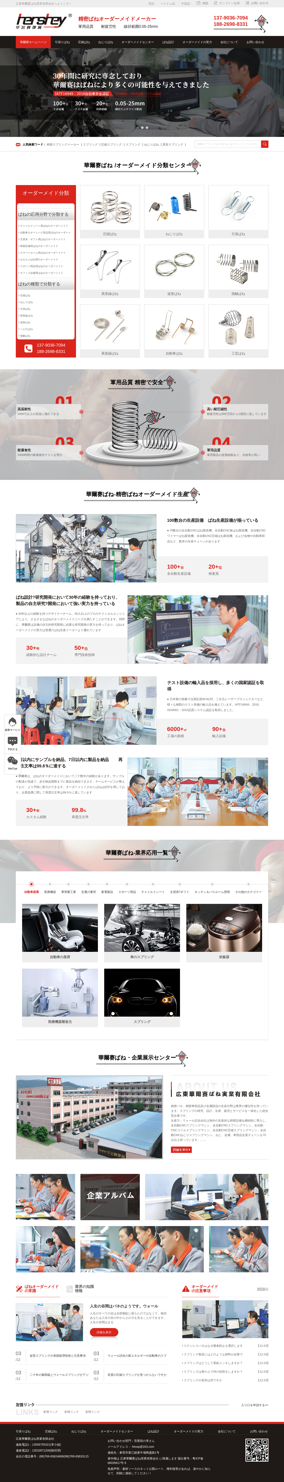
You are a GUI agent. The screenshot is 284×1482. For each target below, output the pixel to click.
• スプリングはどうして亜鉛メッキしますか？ (212, 1363)
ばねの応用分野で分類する (43, 214)
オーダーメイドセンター (137, 42)
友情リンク (50, 1411)
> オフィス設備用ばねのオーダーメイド (40, 273)
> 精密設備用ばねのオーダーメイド (38, 246)
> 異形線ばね (25, 315)
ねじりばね (105, 42)
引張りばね (62, 42)
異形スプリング (173, 144)
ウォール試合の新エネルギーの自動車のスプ (137, 1355)
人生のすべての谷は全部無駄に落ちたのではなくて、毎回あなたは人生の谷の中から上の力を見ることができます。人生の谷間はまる (128, 1318)
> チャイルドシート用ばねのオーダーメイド (43, 225)
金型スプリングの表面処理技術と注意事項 (58, 1355)
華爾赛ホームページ (33, 42)
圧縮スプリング (111, 144)
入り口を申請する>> (254, 1405)
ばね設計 (168, 42)
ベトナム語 (167, 3)
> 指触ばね (24, 335)
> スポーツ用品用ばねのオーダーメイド (40, 266)
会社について (229, 42)
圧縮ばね (84, 42)
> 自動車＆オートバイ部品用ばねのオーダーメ (44, 232)
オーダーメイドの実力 (197, 42)
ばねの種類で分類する (39, 284)
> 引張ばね (24, 308)
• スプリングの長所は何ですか (202, 1380)
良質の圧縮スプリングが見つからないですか (137, 1374)
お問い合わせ (255, 42)
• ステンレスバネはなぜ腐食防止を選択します (212, 1345)
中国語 (185, 3)
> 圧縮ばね (24, 295)
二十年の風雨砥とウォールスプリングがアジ (59, 1374)
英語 (151, 3)
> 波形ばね (24, 322)
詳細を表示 (104, 1332)
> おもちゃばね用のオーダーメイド (38, 259)
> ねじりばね (25, 302)
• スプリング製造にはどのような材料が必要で (212, 1354)
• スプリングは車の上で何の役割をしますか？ (212, 1371)
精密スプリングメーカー (63, 144)
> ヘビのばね (25, 329)
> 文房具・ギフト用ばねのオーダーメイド (42, 239)
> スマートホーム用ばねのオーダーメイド (42, 252)
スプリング (90, 144)
